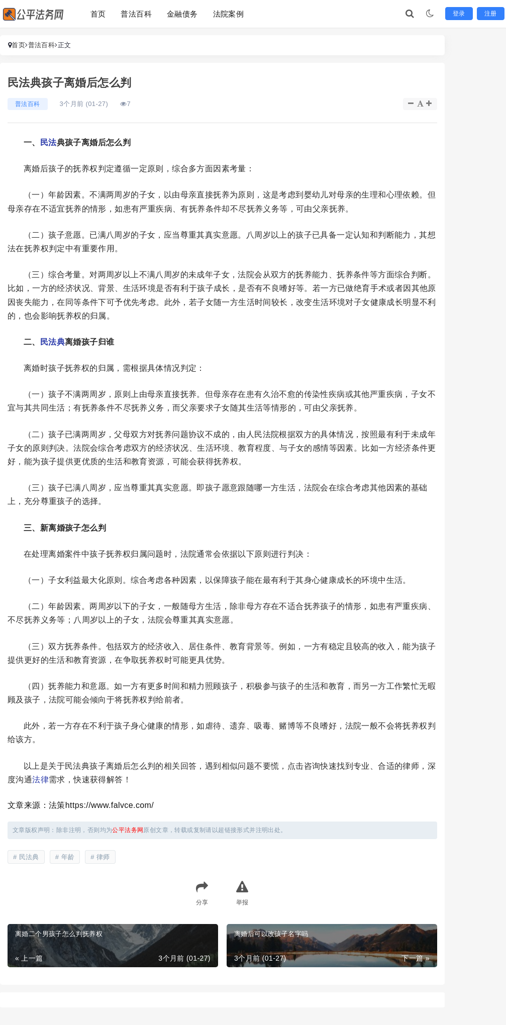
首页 (98, 14)
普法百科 (136, 14)
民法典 (52, 342)
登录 (459, 13)
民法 (48, 142)
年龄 (68, 857)
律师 (103, 857)
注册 (490, 13)
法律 (40, 779)
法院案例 (228, 14)
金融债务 (182, 14)
